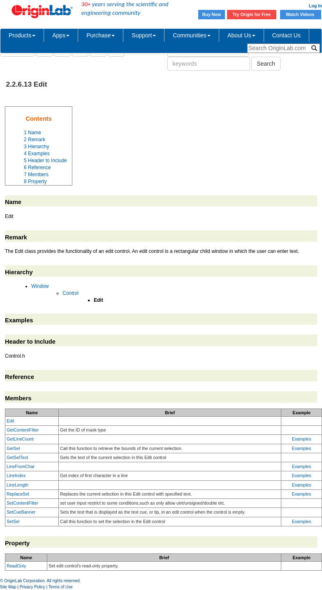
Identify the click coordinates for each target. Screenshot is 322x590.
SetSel (13, 521)
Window (40, 286)
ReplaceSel (18, 493)
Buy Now (211, 14)
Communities (192, 35)
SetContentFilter (22, 502)
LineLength (17, 484)
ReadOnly (16, 565)
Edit (10, 420)
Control (71, 293)
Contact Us (286, 35)
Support (144, 35)
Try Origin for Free (252, 14)
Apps (60, 35)
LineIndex (16, 475)
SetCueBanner (21, 512)
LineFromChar (21, 466)
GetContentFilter (23, 429)
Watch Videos (300, 14)
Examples (301, 438)
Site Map (8, 587)
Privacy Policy (32, 587)
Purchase (100, 35)
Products (22, 35)
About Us (241, 35)
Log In (315, 5)
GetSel (13, 448)
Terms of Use (61, 587)
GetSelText (17, 457)
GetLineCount (20, 438)
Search (266, 63)
